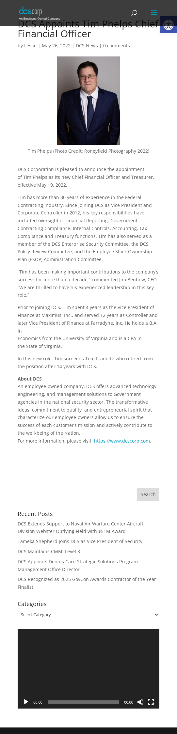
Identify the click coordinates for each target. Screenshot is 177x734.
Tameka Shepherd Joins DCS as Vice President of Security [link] (80, 541)
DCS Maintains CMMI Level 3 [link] (49, 551)
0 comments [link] (116, 45)
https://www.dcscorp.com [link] (122, 441)
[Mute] (140, 702)
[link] (39, 12)
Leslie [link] (30, 45)
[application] (88, 669)
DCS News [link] (87, 45)
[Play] (26, 702)
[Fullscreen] (151, 702)
